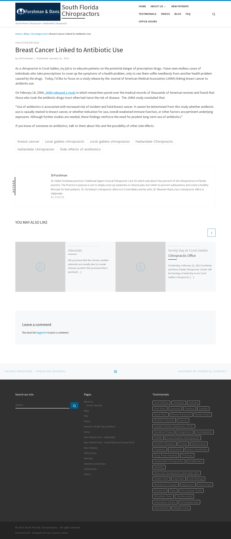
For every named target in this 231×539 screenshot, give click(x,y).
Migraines (188, 484)
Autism (203, 408)
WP (28, 533)
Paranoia (159, 490)
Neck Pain (205, 484)
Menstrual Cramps (165, 484)
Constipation (204, 432)
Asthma (189, 408)
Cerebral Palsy (163, 432)
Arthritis (175, 408)
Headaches (195, 461)
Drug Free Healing (165, 455)
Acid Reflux (161, 402)
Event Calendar (94, 405)
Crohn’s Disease (164, 443)
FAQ (86, 415)
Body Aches (202, 414)
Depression (199, 443)
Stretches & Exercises (95, 463)
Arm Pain (160, 408)
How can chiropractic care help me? (176, 473)
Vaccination (161, 508)
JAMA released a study (60, 92)
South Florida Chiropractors (41, 527)
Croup (183, 443)
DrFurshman (26, 58)
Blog (26, 33)
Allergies (178, 402)
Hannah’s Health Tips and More (99, 426)
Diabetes (159, 449)
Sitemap (88, 458)
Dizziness (176, 449)
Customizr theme (59, 533)
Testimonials (90, 469)
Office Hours (90, 453)
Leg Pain (178, 478)
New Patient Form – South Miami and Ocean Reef (109, 442)
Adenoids (75, 250)
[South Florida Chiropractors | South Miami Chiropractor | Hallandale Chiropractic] (37, 11)
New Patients (90, 447)
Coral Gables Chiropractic (183, 438)
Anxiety (193, 402)
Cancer (183, 420)
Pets (173, 490)
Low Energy (196, 478)
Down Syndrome (197, 449)
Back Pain (160, 414)
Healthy (159, 467)
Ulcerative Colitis (165, 502)
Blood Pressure (181, 414)
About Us (88, 401)
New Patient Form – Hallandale (99, 437)
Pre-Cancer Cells (191, 490)
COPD (158, 438)
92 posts (58, 197)
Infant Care (161, 478)
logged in (41, 332)
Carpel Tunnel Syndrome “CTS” (173, 426)
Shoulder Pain (163, 496)
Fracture (187, 455)
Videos (87, 474)
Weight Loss (181, 508)
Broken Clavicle (164, 420)
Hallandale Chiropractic (169, 461)
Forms (87, 421)
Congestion (184, 432)
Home (18, 33)
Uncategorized (39, 33)
